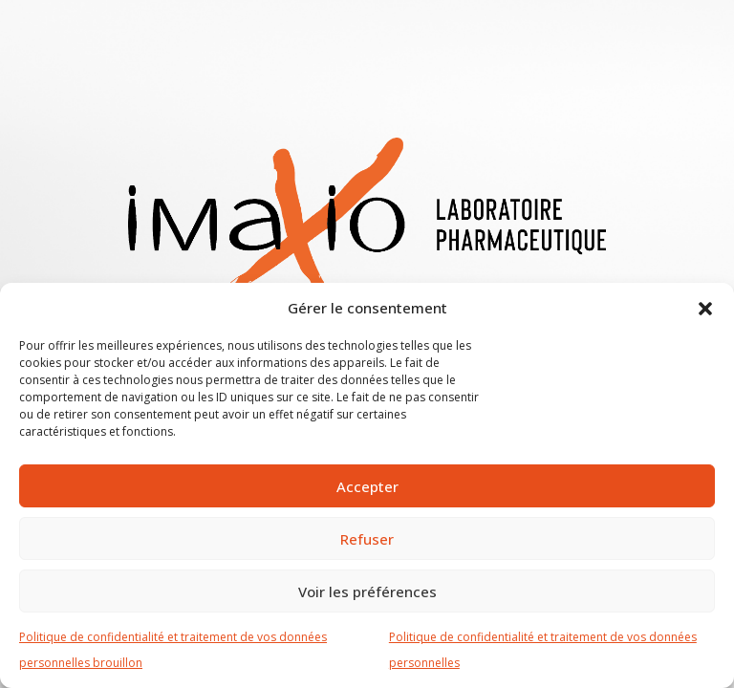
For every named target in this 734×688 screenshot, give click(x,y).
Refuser (367, 538)
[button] (705, 307)
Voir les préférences (367, 591)
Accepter (367, 486)
